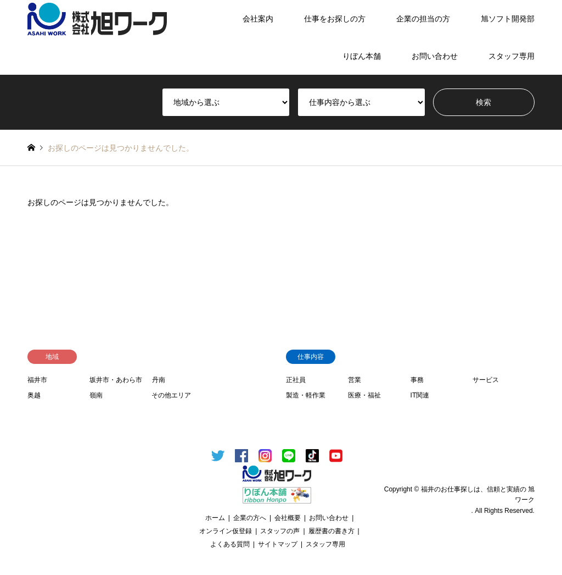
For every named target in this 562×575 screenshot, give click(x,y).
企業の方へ (249, 518)
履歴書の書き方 (331, 531)
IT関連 (420, 395)
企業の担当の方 (423, 18)
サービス (486, 380)
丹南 (158, 380)
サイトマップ (277, 544)
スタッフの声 (280, 531)
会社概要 (287, 518)
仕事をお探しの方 (335, 18)
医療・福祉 (364, 395)
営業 (354, 380)
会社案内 (258, 18)
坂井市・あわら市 (115, 380)
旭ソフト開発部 (508, 18)
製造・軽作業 (305, 395)
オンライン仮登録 (225, 531)
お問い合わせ (435, 56)
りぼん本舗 (361, 56)
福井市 (37, 380)
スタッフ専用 (511, 56)
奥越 (34, 395)
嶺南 (96, 395)
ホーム (215, 518)
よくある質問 (230, 544)
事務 (417, 380)
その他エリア (171, 395)
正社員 (296, 380)
